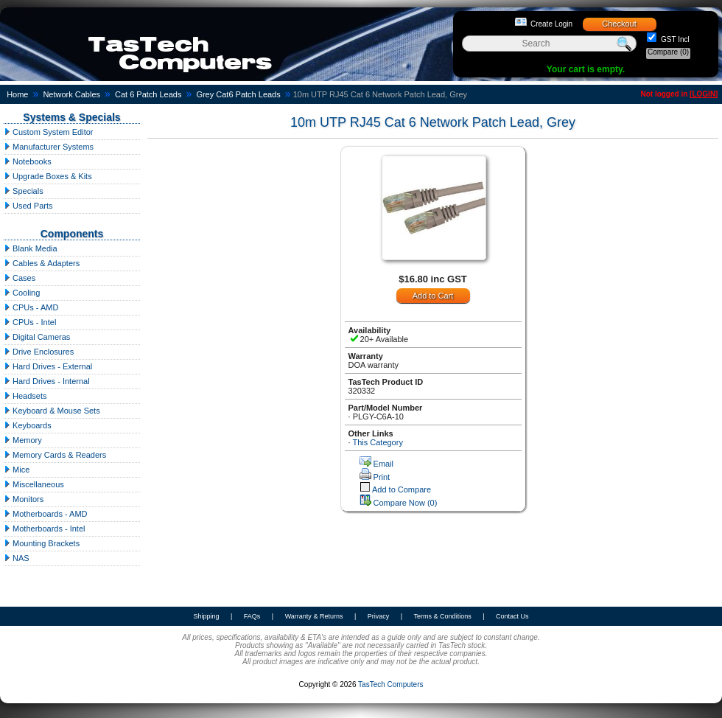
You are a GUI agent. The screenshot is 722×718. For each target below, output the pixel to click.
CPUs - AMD (31, 307)
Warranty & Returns (314, 616)
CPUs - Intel (30, 322)
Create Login (551, 24)
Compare (668, 52)
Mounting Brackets (42, 543)
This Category (377, 442)
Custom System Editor (48, 132)
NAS (16, 558)
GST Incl (674, 39)
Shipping (206, 616)
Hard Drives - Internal (47, 381)
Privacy (379, 616)
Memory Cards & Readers (55, 454)
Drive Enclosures (39, 351)
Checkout (619, 23)
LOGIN (703, 94)
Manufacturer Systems (49, 146)
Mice (16, 469)
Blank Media (30, 248)
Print (382, 477)
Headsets (25, 395)
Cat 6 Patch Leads (148, 94)
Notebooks (28, 161)
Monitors (23, 499)
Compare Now (406, 502)
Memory (23, 440)
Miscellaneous (34, 484)
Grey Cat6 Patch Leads (238, 94)
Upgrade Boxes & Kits (48, 176)
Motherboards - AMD (46, 513)
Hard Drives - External (48, 366)
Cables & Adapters (42, 263)
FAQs (252, 616)
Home (17, 94)
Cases (19, 277)
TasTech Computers (390, 684)
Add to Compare (401, 489)
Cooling (22, 292)
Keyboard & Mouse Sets (52, 410)
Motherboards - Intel (44, 528)
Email (384, 463)
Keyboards (28, 425)
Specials (23, 191)
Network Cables (71, 94)
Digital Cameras (37, 336)
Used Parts (28, 205)
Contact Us (512, 616)
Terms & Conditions (443, 616)
